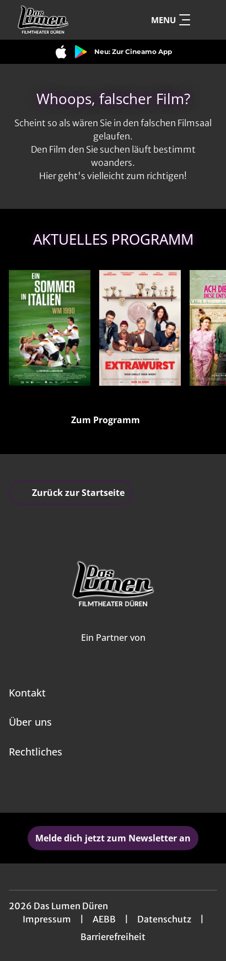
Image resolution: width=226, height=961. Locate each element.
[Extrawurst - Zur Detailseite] (140, 328)
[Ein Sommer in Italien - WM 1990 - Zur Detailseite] (49, 328)
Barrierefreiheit (113, 936)
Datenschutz (164, 919)
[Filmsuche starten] (206, 20)
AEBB (104, 919)
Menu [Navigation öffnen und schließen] (170, 19)
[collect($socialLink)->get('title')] (101, 789)
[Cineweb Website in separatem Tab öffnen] (113, 650)
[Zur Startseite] (58, 20)
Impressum (47, 919)
